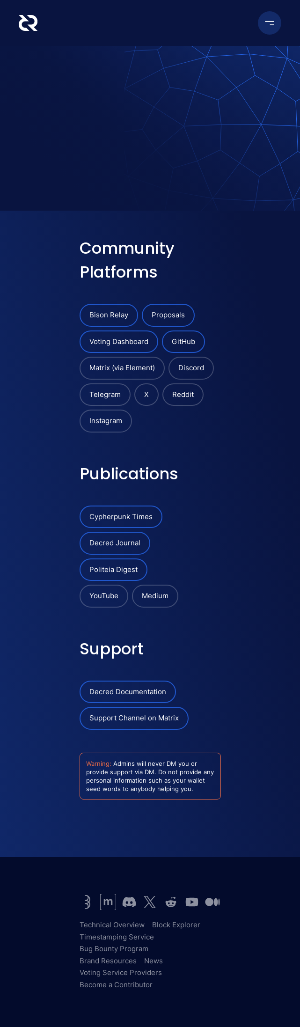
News (153, 960)
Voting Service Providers (121, 972)
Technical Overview (112, 924)
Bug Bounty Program (114, 948)
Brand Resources (108, 960)
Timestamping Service (117, 936)
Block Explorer (176, 924)
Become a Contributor (116, 984)
